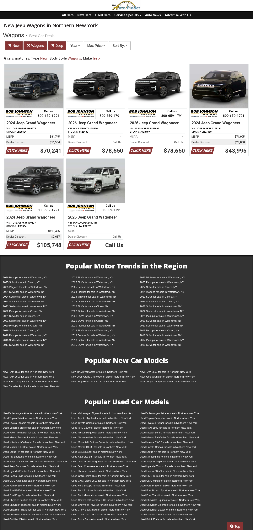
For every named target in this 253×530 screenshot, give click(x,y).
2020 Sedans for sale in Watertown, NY (162, 325)
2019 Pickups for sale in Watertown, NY (25, 335)
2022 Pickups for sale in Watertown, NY (93, 311)
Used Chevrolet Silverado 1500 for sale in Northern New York (102, 501)
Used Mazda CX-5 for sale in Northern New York (167, 442)
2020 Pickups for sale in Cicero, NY (22, 325)
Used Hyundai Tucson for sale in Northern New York (169, 466)
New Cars (84, 15)
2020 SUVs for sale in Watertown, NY (160, 320)
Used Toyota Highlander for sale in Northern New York (101, 418)
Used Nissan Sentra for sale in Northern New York (167, 432)
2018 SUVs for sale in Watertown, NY (160, 335)
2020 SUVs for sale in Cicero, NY (89, 320)
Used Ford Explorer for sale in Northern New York (98, 490)
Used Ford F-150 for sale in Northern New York (29, 485)
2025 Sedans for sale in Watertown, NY (93, 287)
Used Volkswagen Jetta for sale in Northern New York (169, 413)
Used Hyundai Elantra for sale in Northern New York (32, 471)
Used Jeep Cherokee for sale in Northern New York (99, 466)
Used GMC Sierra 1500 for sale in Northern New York (101, 475)
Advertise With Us (178, 15)
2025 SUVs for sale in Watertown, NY (92, 282)
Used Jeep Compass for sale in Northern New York (31, 466)
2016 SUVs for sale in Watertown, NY (92, 344)
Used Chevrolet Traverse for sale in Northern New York (101, 504)
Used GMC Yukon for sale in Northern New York (166, 480)
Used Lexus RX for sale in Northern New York (28, 451)
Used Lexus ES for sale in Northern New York (96, 451)
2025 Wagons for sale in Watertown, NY (25, 287)
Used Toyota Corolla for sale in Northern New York (99, 422)
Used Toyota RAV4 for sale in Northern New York (30, 418)
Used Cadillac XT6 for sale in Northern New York (30, 519)
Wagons (35, 46)
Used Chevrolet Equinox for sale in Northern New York (170, 500)
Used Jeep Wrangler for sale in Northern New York (168, 461)
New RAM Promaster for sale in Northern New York (99, 371)
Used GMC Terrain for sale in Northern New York (167, 475)
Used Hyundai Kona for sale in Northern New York (99, 471)
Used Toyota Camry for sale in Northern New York (167, 418)
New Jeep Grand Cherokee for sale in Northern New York (103, 376)
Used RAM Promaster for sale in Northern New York (32, 432)
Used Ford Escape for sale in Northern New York (98, 485)
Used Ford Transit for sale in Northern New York (166, 495)
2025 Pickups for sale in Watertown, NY (162, 282)
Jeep (57, 46)
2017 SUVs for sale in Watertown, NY (24, 344)
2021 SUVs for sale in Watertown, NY (92, 316)
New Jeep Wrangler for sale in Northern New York (167, 376)
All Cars (67, 15)
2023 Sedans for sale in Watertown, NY (25, 306)
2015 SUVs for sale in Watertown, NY (160, 344)
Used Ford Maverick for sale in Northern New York (99, 495)
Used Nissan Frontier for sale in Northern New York (31, 437)
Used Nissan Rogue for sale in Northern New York (99, 432)
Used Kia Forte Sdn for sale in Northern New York (98, 456)
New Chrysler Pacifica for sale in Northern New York (32, 386)
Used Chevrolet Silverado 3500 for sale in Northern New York (34, 515)
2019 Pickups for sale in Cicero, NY (159, 330)
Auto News (153, 15)
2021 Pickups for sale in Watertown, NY (162, 316)
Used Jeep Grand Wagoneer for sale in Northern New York (104, 461)
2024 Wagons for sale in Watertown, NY (162, 291)
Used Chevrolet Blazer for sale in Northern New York (169, 509)
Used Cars (102, 15)
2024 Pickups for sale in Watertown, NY (93, 291)
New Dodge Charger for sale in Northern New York (168, 381)
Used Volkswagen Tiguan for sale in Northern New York (102, 413)
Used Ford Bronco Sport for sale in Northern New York (170, 490)
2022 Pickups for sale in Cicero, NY (22, 311)
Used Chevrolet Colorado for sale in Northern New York (170, 504)
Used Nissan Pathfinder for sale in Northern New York (169, 437)
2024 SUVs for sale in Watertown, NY (24, 291)
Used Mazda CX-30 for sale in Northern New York (98, 447)
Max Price (96, 46)
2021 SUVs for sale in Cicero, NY (21, 316)
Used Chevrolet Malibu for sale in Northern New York (100, 509)
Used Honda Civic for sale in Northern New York (29, 475)
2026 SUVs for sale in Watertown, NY (92, 277)
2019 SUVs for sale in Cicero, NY (21, 330)
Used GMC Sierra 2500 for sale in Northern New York (101, 480)
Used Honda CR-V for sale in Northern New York (167, 471)
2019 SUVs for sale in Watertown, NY (92, 330)
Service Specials (127, 15)
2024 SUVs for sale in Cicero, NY (158, 287)
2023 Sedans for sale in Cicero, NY (159, 301)
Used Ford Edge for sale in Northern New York (28, 495)
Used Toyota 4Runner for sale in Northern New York (168, 422)
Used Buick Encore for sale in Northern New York (98, 519)
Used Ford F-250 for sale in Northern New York (166, 485)
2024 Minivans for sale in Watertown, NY (93, 296)
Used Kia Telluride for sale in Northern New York (166, 456)
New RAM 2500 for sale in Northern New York (165, 371)
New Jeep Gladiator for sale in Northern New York (99, 381)
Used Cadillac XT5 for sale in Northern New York (167, 514)
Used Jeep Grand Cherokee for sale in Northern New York (35, 461)
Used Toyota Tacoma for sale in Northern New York (31, 422)
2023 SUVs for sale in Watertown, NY (24, 301)
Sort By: (119, 46)
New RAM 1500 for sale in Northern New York (28, 371)
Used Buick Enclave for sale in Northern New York (167, 519)
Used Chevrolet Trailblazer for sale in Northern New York (34, 509)
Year (75, 46)
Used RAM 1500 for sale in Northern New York (97, 427)
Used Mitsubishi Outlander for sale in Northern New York (34, 442)
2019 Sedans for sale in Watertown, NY (93, 335)
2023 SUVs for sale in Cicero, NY (158, 296)
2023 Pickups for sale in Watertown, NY (93, 301)
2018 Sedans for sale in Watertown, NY (25, 340)
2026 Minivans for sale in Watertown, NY (162, 277)
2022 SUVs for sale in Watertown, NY (160, 306)
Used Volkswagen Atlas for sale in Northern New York (32, 413)
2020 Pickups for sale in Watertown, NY (93, 325)
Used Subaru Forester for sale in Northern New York (32, 427)
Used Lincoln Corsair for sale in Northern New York (168, 447)
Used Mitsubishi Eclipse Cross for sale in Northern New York (102, 443)
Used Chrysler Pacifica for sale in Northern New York (32, 500)
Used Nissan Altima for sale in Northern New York (98, 437)
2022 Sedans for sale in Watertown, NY (162, 311)
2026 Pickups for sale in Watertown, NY (25, 277)
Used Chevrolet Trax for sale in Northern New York (99, 514)
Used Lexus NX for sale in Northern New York (165, 451)
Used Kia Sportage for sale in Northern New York (30, 456)
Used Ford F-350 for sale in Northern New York (29, 490)
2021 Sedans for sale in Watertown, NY (25, 320)
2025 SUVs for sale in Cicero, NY (21, 282)
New (13, 46)
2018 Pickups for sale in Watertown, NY (93, 340)
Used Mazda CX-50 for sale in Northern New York (30, 447)
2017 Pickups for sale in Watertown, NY (162, 340)
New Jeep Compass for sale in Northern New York (31, 381)
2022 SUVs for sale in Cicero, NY (89, 306)
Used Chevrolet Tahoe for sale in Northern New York (32, 504)
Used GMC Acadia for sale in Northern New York (30, 480)
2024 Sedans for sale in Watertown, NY (25, 296)
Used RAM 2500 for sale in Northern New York (165, 427)
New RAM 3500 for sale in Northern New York (28, 376)
